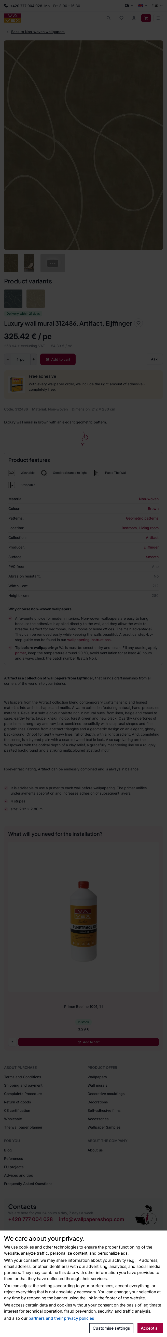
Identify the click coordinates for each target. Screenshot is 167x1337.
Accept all (150, 1328)
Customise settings (111, 1328)
